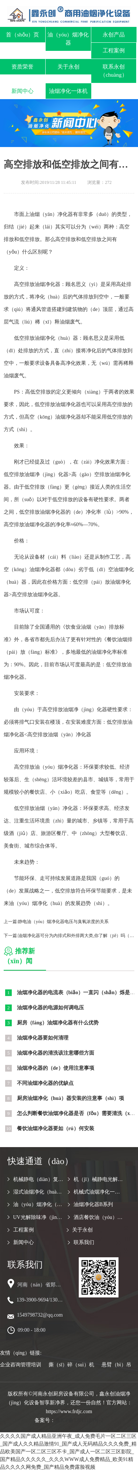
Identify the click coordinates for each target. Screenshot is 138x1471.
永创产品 (114, 35)
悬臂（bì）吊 (116, 1364)
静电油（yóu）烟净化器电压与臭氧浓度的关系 (63, 921)
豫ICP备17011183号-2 (79, 1420)
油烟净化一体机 (68, 91)
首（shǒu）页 (22, 35)
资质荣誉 (22, 67)
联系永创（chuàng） (113, 71)
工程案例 (114, 50)
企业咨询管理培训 (20, 1364)
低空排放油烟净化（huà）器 (46, 338)
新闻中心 (22, 91)
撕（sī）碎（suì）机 (71, 1364)
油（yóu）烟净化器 (68, 39)
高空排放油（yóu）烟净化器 (46, 767)
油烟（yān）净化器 (51, 214)
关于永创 (68, 67)
